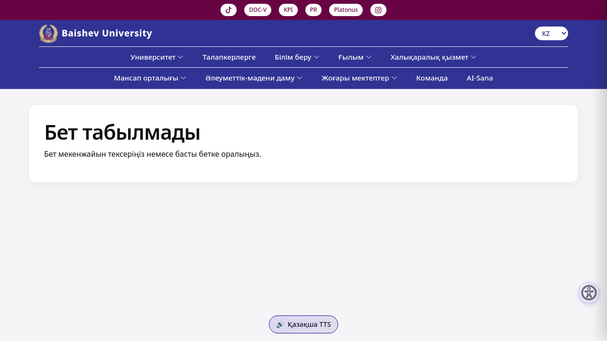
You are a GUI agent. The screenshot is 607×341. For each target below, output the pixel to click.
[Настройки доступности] (589, 292)
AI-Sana (480, 77)
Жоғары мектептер (359, 77)
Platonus (346, 10)
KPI (288, 10)
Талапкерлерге (229, 57)
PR (313, 10)
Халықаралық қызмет (434, 57)
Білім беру (297, 57)
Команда (432, 77)
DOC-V (258, 10)
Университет (157, 57)
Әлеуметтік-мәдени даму (254, 77)
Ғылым (355, 57)
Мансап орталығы (150, 77)
